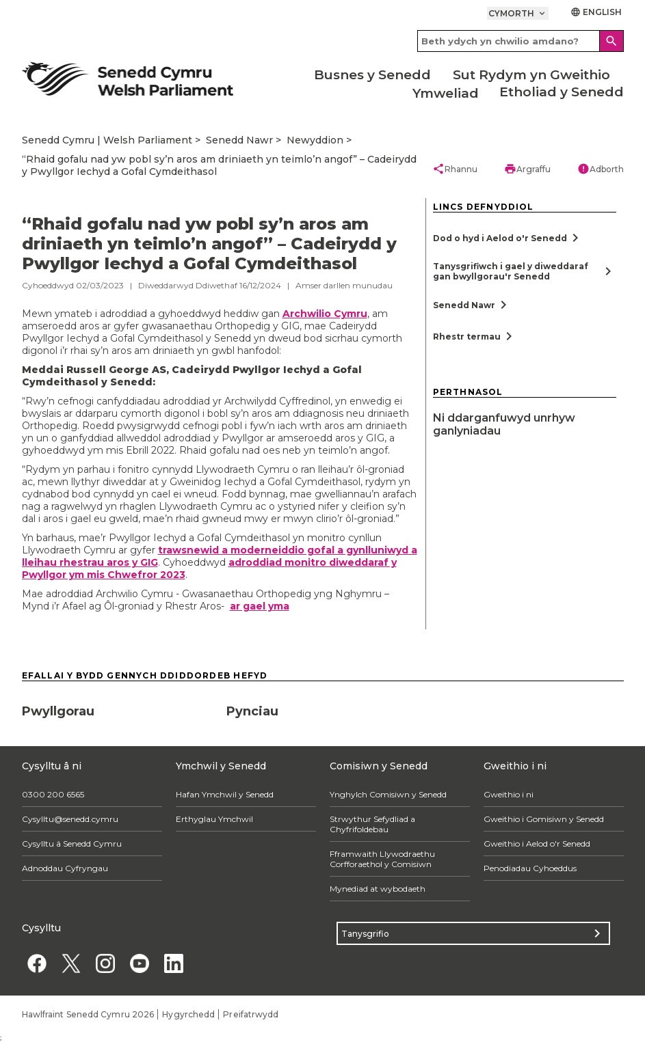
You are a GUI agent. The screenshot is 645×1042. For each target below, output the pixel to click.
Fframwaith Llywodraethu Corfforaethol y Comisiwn (382, 859)
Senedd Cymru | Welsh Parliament (107, 140)
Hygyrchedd (188, 1014)
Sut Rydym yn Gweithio (531, 75)
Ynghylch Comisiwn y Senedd (388, 794)
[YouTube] (139, 963)
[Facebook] (37, 963)
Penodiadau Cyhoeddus (530, 868)
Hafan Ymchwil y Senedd (225, 794)
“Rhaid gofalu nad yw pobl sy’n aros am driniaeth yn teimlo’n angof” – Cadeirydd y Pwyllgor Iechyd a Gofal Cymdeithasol (219, 165)
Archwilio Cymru (324, 313)
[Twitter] (71, 963)
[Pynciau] (322, 707)
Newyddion (315, 140)
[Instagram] (105, 963)
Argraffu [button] (527, 169)
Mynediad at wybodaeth (377, 888)
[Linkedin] (174, 963)
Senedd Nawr (239, 140)
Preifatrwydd (250, 1014)
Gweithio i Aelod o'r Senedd (537, 843)
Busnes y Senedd (372, 75)
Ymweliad (445, 93)
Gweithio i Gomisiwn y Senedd (544, 819)
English (596, 12)
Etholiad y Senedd (561, 92)
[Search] (611, 41)
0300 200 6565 (53, 794)
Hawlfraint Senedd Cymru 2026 (88, 1014)
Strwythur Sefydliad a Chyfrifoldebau (372, 824)
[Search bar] (520, 41)
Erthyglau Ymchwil (214, 819)
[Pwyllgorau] (117, 707)
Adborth (600, 169)
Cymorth (517, 13)
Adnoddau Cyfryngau (65, 868)
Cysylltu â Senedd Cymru (72, 843)
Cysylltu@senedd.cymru (70, 819)
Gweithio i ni (509, 794)
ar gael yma (259, 606)
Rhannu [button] (454, 169)
